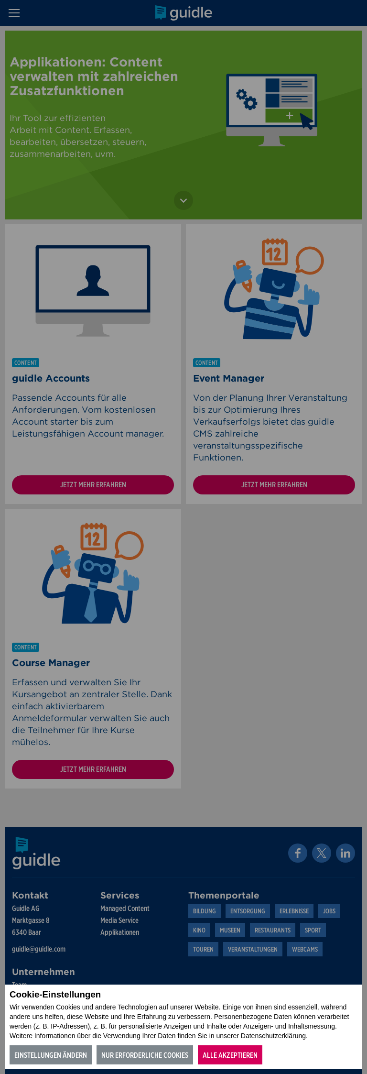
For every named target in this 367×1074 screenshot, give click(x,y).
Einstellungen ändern (50, 1055)
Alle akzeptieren (230, 1055)
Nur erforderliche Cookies (144, 1055)
